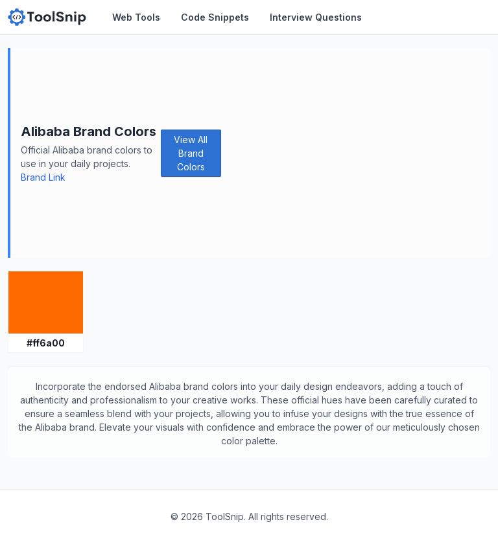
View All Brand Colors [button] (191, 153)
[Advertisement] (355, 153)
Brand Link (43, 177)
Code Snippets (215, 17)
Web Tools (136, 17)
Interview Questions (316, 17)
